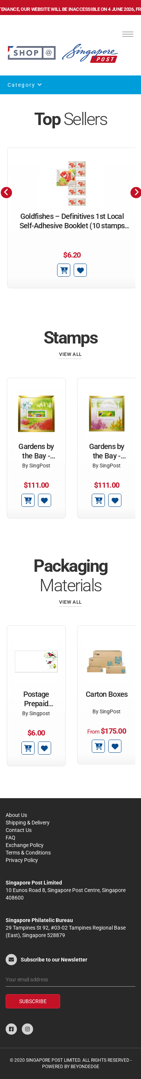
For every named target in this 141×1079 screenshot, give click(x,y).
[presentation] (6, 192)
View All (70, 354)
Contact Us (19, 830)
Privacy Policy (22, 860)
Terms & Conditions (28, 853)
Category (25, 85)
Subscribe (33, 1001)
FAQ (10, 838)
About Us (16, 815)
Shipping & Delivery (28, 823)
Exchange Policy (25, 845)
